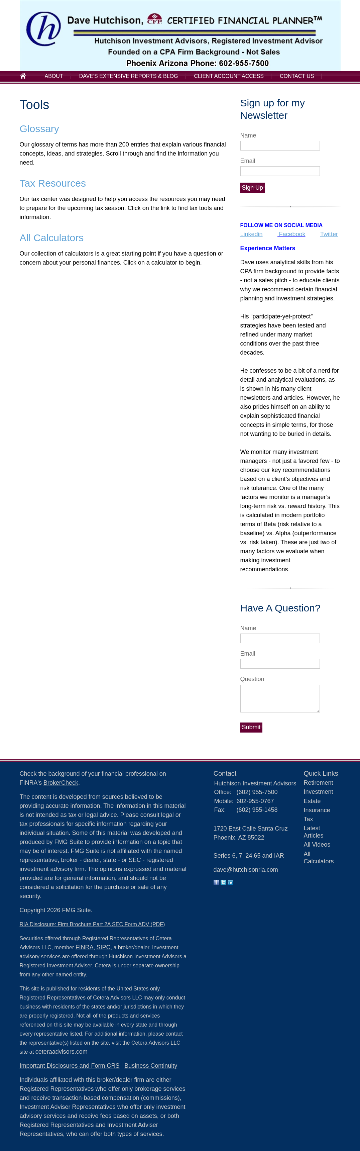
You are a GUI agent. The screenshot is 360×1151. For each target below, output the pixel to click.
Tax (308, 819)
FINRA (85, 947)
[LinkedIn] (230, 883)
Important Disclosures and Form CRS (70, 1065)
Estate (312, 801)
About (54, 76)
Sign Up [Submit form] (252, 187)
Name (248, 135)
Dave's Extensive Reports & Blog (128, 76)
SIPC (104, 947)
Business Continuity (150, 1065)
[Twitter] (223, 883)
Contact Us (297, 76)
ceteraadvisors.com (61, 1051)
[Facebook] (216, 883)
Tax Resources (53, 183)
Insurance (317, 810)
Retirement (318, 782)
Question (252, 679)
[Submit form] (251, 728)
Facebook (292, 234)
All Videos (317, 844)
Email (247, 161)
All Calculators (52, 237)
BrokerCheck (60, 782)
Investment (318, 791)
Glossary (39, 128)
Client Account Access (229, 76)
